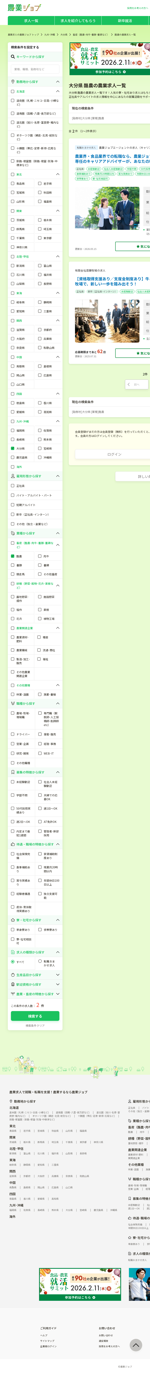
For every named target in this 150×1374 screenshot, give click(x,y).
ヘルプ (43, 1335)
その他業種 (136, 1164)
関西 (12, 1171)
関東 (12, 1137)
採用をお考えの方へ (109, 1346)
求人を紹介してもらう (78, 20)
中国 (12, 1182)
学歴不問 (131, 168)
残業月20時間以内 (104, 173)
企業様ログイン (48, 1346)
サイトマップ (47, 1341)
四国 (12, 1193)
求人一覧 (31, 20)
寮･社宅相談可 (100, 178)
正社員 (80, 168)
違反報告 (103, 1341)
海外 (12, 1216)
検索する (35, 1015)
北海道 (14, 1107)
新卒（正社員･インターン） (102, 291)
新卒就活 (125, 20)
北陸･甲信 (16, 1148)
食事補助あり (84, 173)
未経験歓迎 (94, 168)
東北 (12, 1126)
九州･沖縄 (49, 34)
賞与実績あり (125, 173)
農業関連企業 (137, 1149)
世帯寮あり (82, 178)
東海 (12, 1159)
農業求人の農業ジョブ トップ (23, 34)
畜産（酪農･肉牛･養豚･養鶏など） (91, 34)
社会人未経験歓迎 (113, 168)
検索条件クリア (35, 1025)
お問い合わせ (106, 1335)
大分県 (63, 34)
